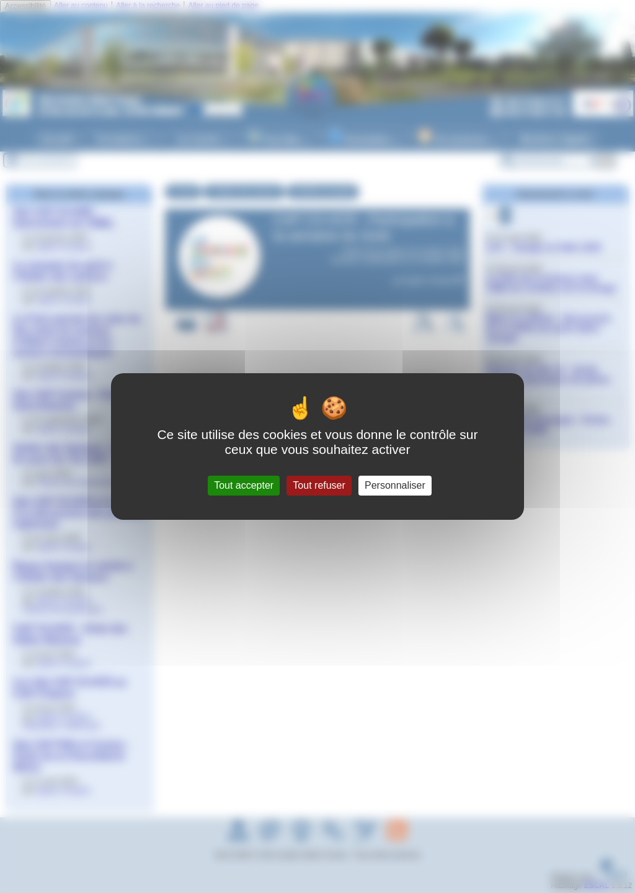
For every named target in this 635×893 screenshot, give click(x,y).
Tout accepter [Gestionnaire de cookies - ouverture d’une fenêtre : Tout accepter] (243, 485)
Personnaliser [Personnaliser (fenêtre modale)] (395, 485)
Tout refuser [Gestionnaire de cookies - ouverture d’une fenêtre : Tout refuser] (319, 485)
